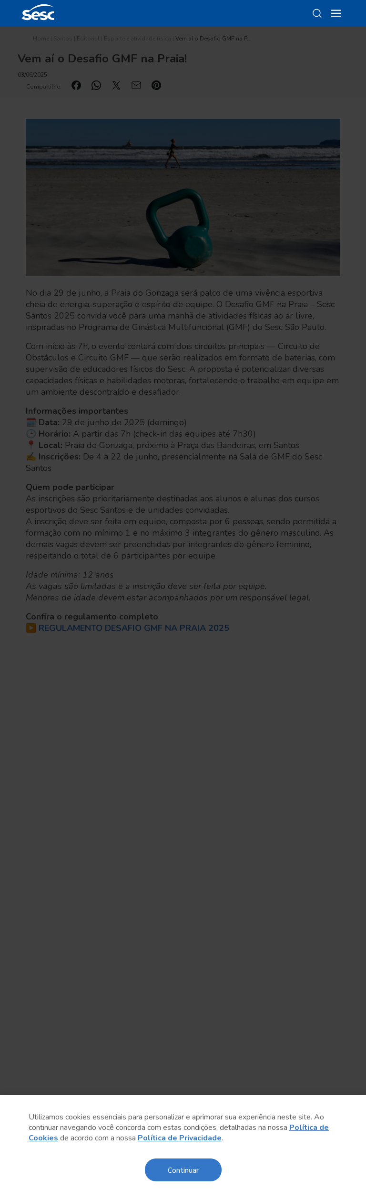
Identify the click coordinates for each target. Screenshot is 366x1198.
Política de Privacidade (180, 1138)
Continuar (183, 1170)
